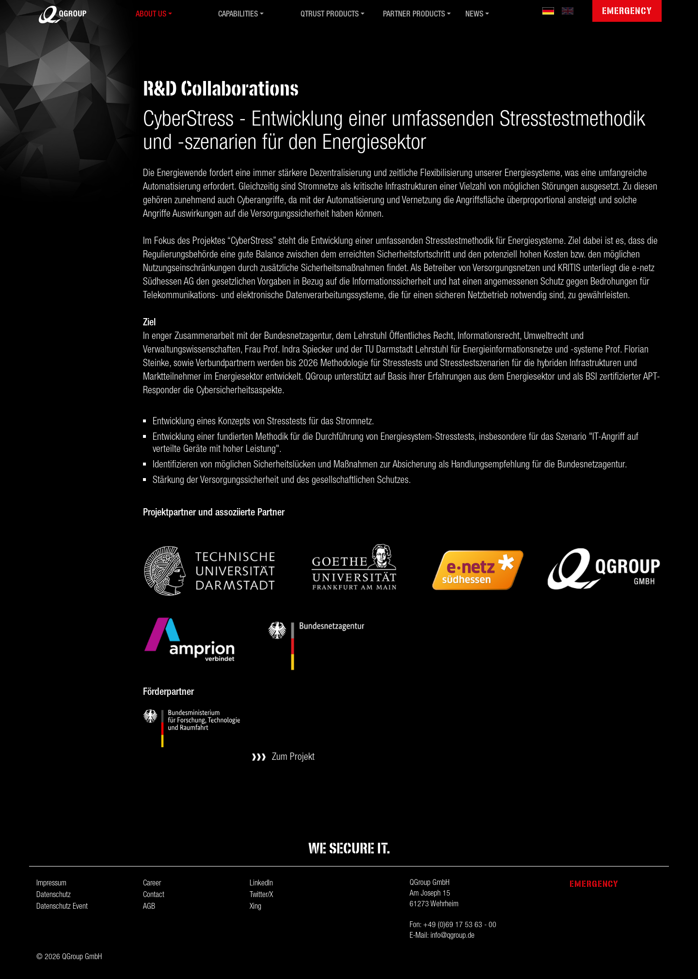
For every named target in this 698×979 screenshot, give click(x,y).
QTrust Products (330, 15)
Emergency (627, 11)
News (474, 15)
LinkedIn (261, 884)
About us (151, 15)
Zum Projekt (293, 758)
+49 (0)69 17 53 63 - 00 (459, 926)
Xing (255, 907)
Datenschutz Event (62, 907)
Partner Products (414, 15)
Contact (153, 895)
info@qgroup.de (452, 936)
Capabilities (238, 15)
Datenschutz (53, 895)
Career (152, 884)
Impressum (51, 884)
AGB (149, 907)
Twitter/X (261, 895)
